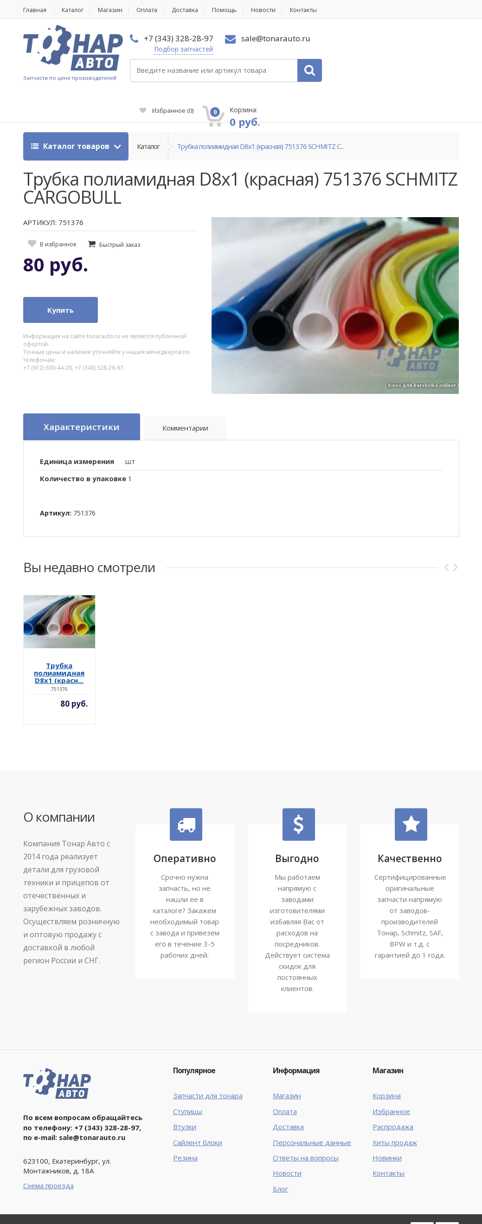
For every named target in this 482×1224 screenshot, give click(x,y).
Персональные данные (312, 1108)
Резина (185, 1123)
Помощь (232, 9)
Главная (35, 9)
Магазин (114, 9)
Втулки (184, 1092)
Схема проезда (48, 1151)
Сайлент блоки (197, 1108)
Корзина (387, 1061)
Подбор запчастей (182, 49)
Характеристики (82, 393)
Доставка (192, 9)
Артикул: (55, 479)
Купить (60, 276)
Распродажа (393, 1092)
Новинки (387, 1123)
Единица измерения (77, 427)
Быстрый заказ (119, 211)
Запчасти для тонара (208, 1061)
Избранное (352, 54)
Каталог (75, 9)
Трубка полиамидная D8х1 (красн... (59, 639)
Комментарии (186, 394)
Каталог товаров (71, 112)
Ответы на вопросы (306, 1123)
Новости (271, 9)
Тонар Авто (51, 1195)
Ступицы (187, 1077)
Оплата (152, 9)
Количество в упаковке (83, 444)
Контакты (313, 9)
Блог (280, 1154)
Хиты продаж (395, 1108)
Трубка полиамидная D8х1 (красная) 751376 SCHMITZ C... (260, 112)
